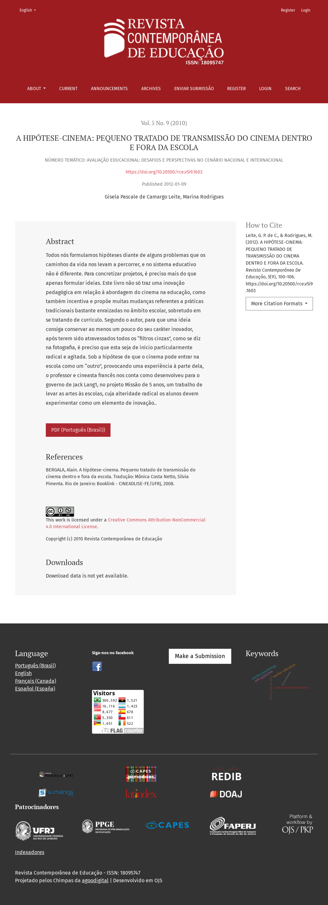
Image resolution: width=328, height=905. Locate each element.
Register (236, 88)
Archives (151, 88)
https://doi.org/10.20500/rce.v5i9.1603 (164, 172)
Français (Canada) (35, 681)
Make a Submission (200, 656)
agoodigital (95, 880)
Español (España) (35, 689)
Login (265, 88)
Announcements (109, 88)
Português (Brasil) (35, 666)
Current (68, 88)
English (29, 10)
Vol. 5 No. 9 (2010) (164, 123)
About (34, 88)
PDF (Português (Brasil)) (78, 430)
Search (293, 88)
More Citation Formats (277, 303)
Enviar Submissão (194, 88)
